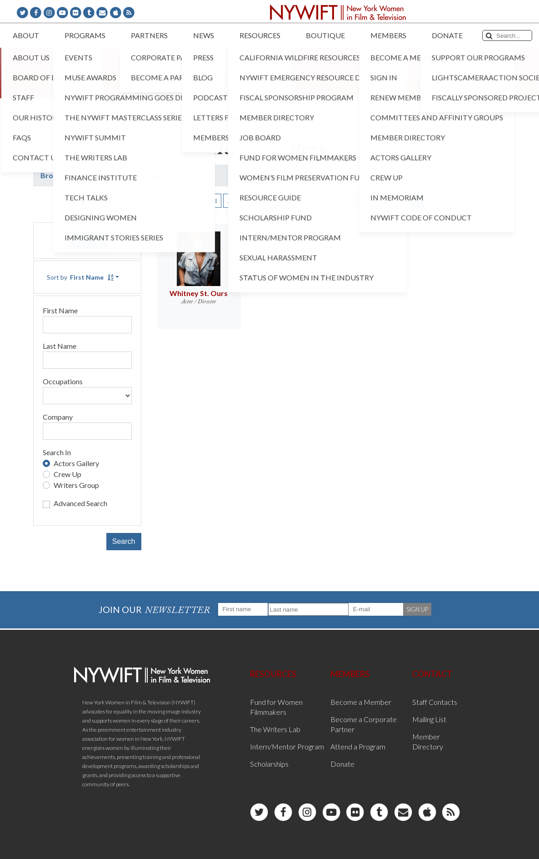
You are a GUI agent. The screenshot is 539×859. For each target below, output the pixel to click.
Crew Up (67, 474)
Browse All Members (75, 175)
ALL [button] (478, 201)
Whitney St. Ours (199, 293)
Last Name (59, 346)
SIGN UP (417, 609)
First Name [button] (70, 202)
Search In (57, 452)
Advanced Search (80, 503)
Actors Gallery (76, 463)
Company (58, 416)
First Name (60, 310)
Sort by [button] (80, 277)
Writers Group (76, 485)
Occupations (63, 381)
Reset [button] (87, 240)
